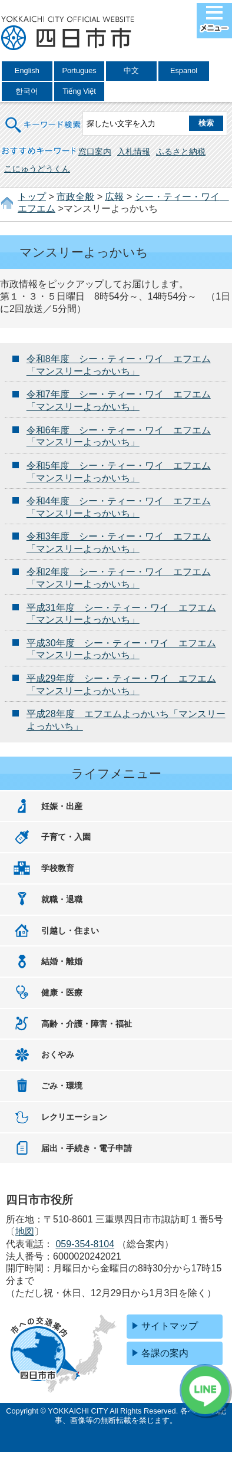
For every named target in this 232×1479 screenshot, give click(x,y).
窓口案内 (94, 151)
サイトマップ (169, 1326)
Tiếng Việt (79, 91)
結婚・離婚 (61, 961)
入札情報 (133, 151)
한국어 (26, 91)
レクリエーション (74, 1117)
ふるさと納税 (181, 151)
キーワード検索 (44, 117)
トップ (32, 197)
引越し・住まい (70, 930)
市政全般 (75, 197)
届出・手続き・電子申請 (86, 1148)
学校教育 (57, 868)
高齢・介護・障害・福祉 (86, 1023)
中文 (131, 70)
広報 (114, 197)
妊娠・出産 (61, 806)
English (27, 70)
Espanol (183, 70)
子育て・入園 (66, 837)
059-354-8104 (84, 1244)
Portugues (79, 70)
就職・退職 (61, 899)
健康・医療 (61, 992)
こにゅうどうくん (37, 168)
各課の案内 (164, 1353)
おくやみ (57, 1054)
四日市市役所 (67, 33)
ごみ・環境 (61, 1085)
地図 (24, 1232)
